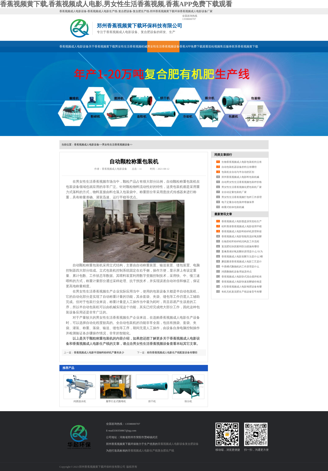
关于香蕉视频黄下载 (102, 46)
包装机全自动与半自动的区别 (238, 172)
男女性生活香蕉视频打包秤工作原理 (242, 197)
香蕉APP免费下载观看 (193, 46)
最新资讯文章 (223, 214)
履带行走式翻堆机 (116, 401)
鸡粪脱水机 (79, 401)
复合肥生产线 (166, 450)
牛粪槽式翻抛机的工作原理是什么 (240, 266)
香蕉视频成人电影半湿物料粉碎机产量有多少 (99, 352)
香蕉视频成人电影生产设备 (180, 317)
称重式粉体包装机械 (233, 207)
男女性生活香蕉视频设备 (163, 46)
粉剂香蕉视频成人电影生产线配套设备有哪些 (172, 352)
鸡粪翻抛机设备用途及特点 (237, 271)
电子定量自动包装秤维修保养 (238, 202)
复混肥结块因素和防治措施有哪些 (240, 246)
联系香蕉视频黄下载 (245, 46)
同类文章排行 (223, 154)
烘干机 (152, 401)
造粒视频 (214, 46)
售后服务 (226, 46)
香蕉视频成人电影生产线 (143, 450)
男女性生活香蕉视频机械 (131, 46)
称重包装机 (188, 181)
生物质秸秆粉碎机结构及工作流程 (240, 241)
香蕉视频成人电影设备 (74, 46)
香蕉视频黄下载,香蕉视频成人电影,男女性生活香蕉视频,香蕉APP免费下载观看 (116, 4)
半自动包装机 (186, 291)
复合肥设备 (192, 443)
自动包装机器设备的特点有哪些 (239, 167)
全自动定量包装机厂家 (234, 192)
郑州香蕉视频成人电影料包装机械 (240, 177)
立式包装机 (107, 270)
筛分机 (188, 401)
